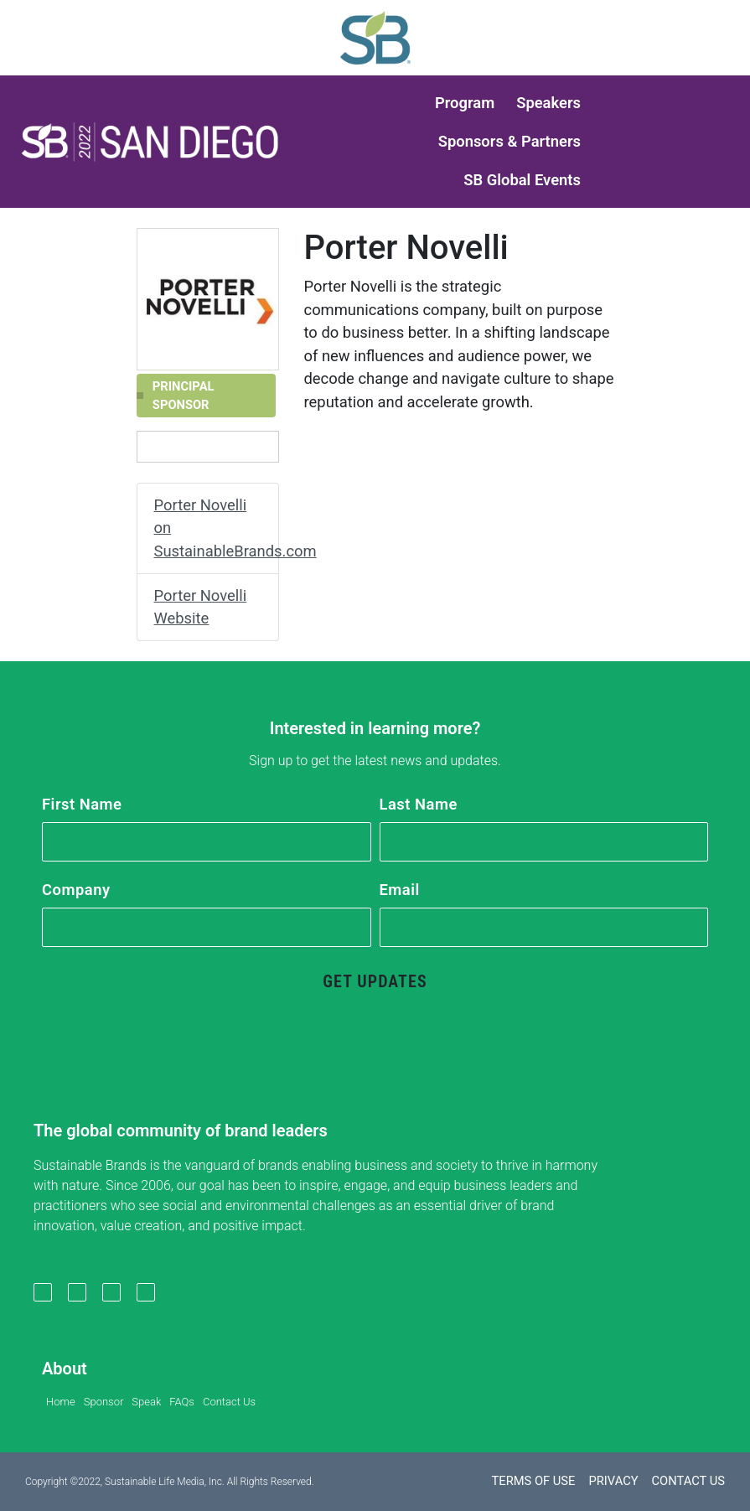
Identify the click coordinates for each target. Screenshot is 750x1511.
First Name (82, 804)
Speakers (548, 102)
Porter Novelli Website (200, 607)
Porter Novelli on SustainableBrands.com (216, 528)
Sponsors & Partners (509, 141)
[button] (150, 141)
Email (400, 889)
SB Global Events (522, 180)
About (64, 1368)
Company (76, 889)
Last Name (419, 804)
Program (464, 102)
